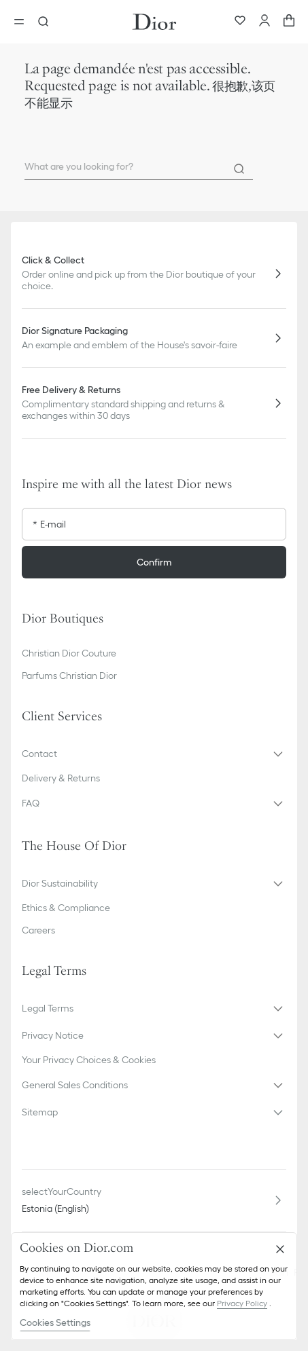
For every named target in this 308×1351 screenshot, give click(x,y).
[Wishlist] (240, 21)
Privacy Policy (242, 1303)
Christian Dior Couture (69, 653)
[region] (154, 1286)
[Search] (239, 169)
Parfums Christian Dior (69, 675)
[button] (154, 753)
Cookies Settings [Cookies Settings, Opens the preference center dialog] (55, 1322)
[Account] (264, 21)
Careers (38, 930)
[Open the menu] (23, 21)
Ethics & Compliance (66, 907)
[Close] (280, 1249)
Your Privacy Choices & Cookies (89, 1059)
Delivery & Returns (61, 778)
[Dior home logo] (154, 22)
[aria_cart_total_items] (289, 21)
